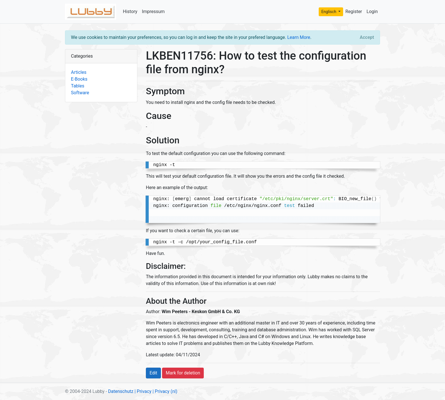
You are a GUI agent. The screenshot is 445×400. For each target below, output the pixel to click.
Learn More (298, 37)
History (130, 11)
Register (353, 11)
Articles (78, 72)
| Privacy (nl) (164, 391)
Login (372, 11)
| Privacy (143, 391)
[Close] (367, 37)
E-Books (79, 79)
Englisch (329, 11)
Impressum (153, 11)
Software (80, 92)
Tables (77, 86)
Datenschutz (120, 391)
